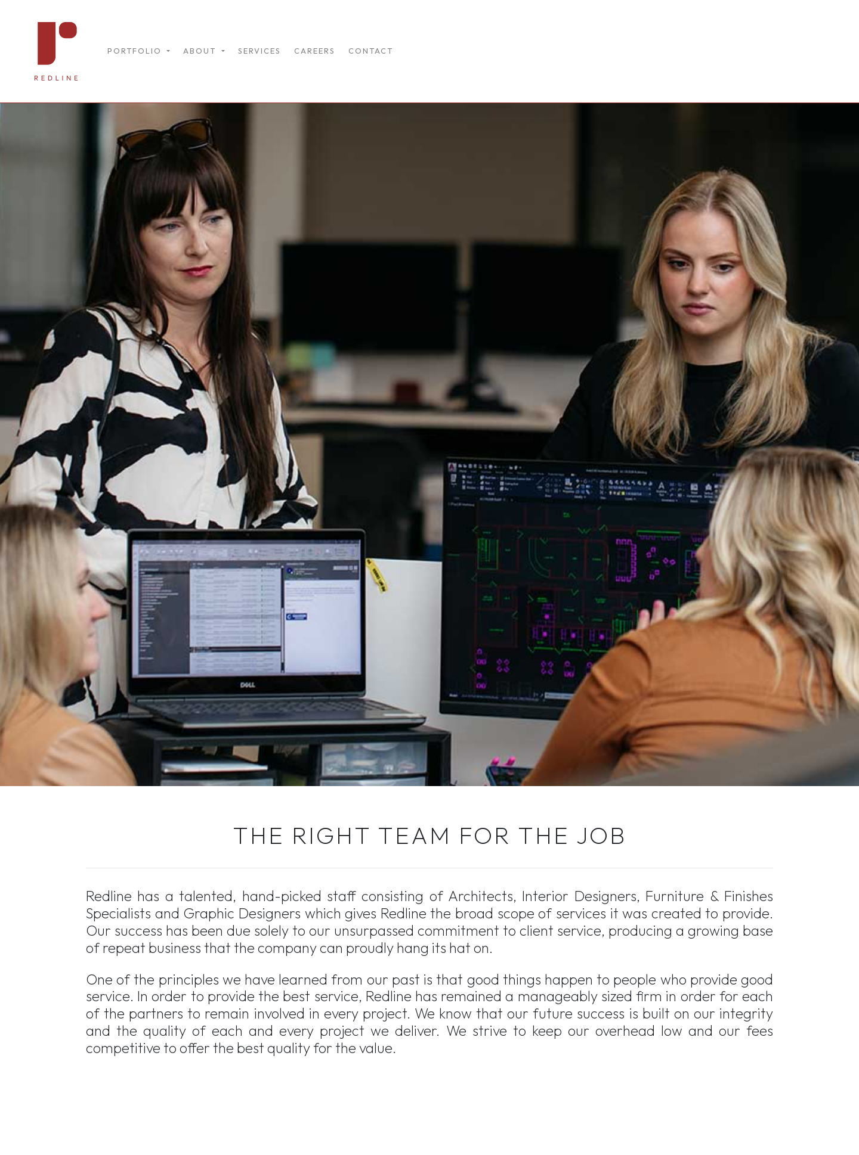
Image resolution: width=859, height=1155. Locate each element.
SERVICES (259, 50)
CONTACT (370, 50)
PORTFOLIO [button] (136, 50)
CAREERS (314, 50)
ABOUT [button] (201, 50)
